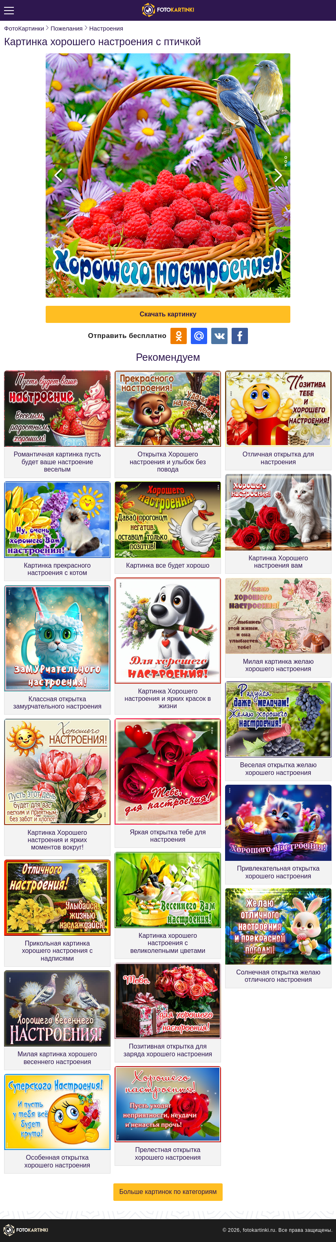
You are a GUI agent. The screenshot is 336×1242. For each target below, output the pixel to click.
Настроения (106, 28)
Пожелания (67, 28)
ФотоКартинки (24, 28)
